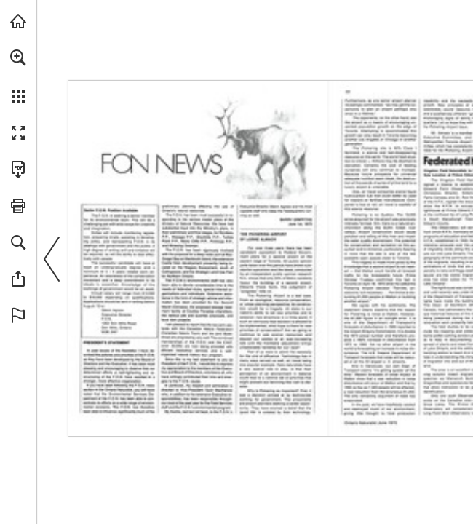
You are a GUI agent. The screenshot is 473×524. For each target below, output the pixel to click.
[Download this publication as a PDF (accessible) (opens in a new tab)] (18, 169)
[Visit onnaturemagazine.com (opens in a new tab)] (18, 21)
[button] (18, 57)
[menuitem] (18, 76)
